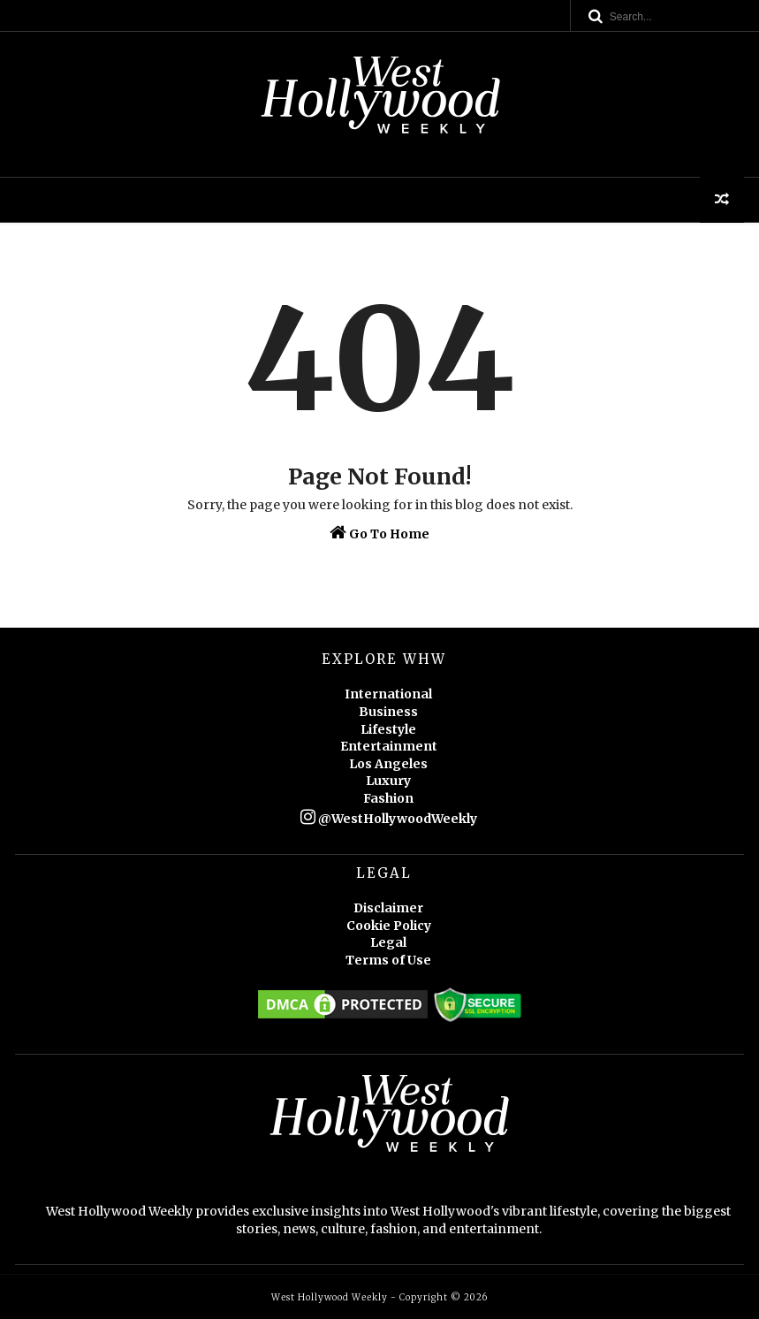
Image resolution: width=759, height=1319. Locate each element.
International (388, 694)
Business (388, 712)
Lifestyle (388, 729)
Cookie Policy (388, 926)
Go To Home (379, 532)
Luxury (388, 781)
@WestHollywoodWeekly (388, 819)
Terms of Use (388, 960)
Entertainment (388, 746)
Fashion (388, 798)
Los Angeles (388, 764)
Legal (388, 942)
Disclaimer (388, 908)
